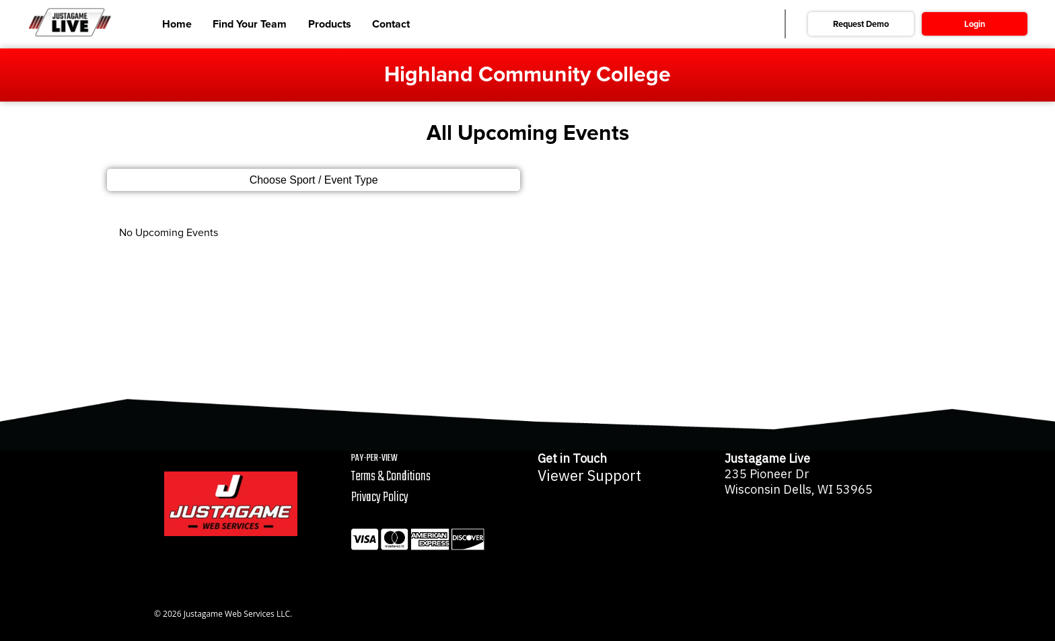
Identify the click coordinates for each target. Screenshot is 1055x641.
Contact (391, 24)
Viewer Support (589, 475)
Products (329, 24)
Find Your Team (250, 24)
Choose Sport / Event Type (314, 180)
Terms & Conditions (391, 476)
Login (974, 24)
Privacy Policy (379, 497)
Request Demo (861, 24)
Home (177, 24)
